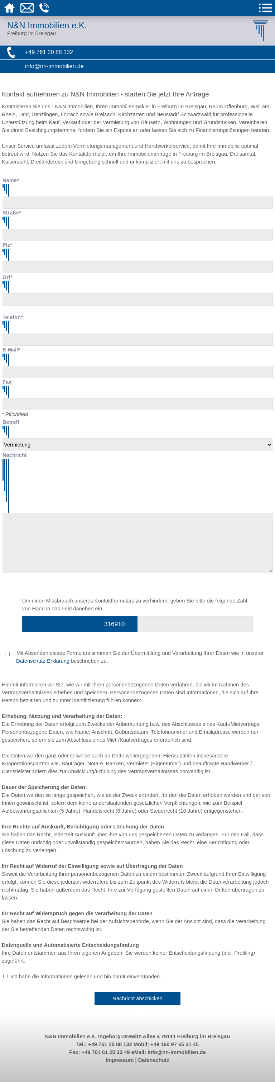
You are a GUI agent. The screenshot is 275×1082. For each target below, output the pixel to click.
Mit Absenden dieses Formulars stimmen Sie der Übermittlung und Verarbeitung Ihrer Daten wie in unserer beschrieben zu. (134, 657)
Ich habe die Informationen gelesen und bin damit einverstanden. (85, 976)
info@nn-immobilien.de (54, 66)
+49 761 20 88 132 (49, 52)
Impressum (120, 1060)
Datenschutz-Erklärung (42, 661)
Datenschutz (153, 1060)
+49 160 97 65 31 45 (174, 1044)
